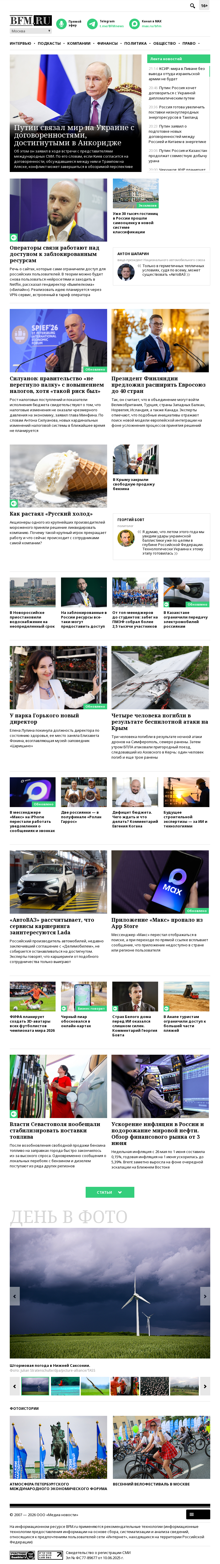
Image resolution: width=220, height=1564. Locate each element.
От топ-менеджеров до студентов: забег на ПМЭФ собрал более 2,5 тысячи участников (135, 619)
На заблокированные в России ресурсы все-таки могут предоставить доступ (84, 619)
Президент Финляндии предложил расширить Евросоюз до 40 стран (158, 384)
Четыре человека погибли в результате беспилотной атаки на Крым (159, 721)
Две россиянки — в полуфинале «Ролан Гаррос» (81, 817)
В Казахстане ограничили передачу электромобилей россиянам (186, 619)
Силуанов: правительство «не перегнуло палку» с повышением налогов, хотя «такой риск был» (57, 384)
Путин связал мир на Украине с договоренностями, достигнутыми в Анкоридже (74, 135)
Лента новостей (166, 58)
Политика (135, 43)
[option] (110, 1293)
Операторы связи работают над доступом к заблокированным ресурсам (54, 254)
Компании (79, 43)
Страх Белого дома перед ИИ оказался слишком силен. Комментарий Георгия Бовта (134, 1025)
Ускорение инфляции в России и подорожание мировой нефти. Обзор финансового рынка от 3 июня (157, 1133)
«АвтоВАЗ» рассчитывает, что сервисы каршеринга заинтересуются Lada (52, 926)
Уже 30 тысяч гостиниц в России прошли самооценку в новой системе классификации (135, 222)
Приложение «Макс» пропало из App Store (157, 922)
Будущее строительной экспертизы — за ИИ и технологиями (185, 819)
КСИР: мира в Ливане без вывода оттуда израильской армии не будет (177, 73)
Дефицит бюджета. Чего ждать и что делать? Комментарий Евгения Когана (135, 819)
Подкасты (49, 43)
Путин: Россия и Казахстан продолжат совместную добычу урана (178, 155)
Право (189, 43)
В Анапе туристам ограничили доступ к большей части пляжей (185, 1023)
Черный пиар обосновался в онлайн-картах (76, 1021)
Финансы (107, 43)
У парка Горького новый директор (44, 718)
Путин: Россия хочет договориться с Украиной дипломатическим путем (172, 93)
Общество (164, 43)
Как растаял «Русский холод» (51, 513)
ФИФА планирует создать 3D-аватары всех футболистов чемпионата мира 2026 (32, 1023)
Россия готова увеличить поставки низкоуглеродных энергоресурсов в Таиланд (177, 112)
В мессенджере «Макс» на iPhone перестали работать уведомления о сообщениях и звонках (32, 821)
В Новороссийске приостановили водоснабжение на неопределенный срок (32, 619)
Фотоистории (24, 1408)
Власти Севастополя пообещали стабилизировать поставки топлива (55, 1130)
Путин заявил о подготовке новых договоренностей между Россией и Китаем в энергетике (177, 134)
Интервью (20, 43)
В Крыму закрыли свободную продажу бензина (134, 484)
